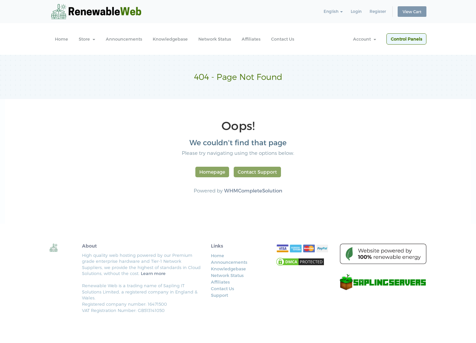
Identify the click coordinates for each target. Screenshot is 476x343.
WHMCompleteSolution (253, 190)
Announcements (124, 39)
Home (61, 39)
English (333, 11)
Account (364, 39)
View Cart (412, 11)
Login (356, 11)
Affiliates (251, 39)
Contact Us (282, 39)
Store (87, 39)
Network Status (214, 39)
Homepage (212, 172)
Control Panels (406, 39)
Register (378, 11)
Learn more (153, 273)
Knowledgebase (170, 39)
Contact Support (257, 172)
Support (219, 295)
